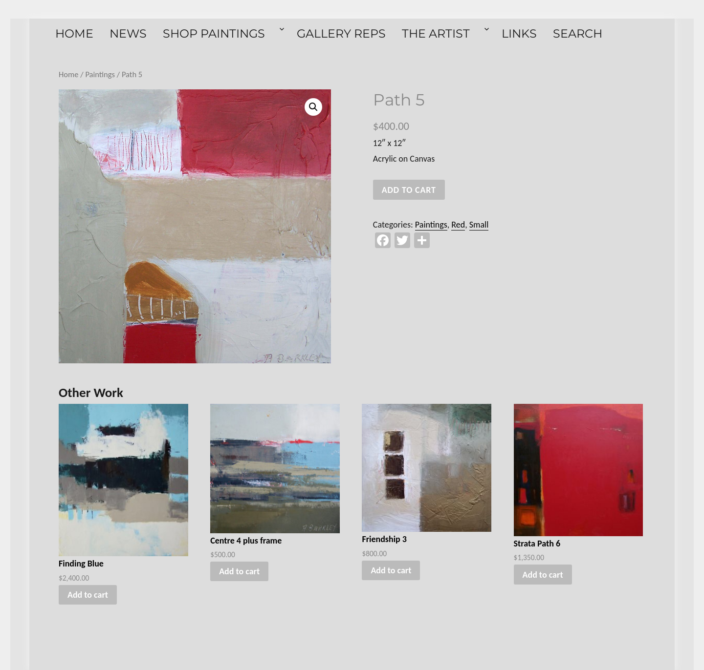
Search (577, 33)
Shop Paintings (214, 33)
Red (458, 224)
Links (519, 33)
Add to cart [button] (87, 594)
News (128, 33)
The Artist (436, 33)
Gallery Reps (341, 33)
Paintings (100, 74)
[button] (313, 107)
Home (74, 33)
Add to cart (409, 190)
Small (479, 224)
